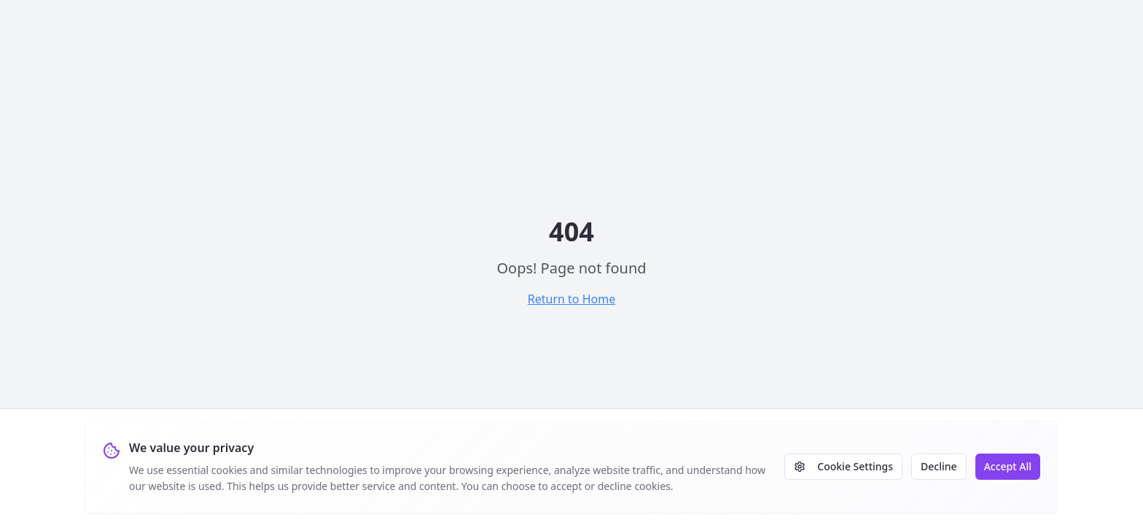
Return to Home (571, 299)
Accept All (1007, 466)
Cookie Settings (843, 466)
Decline (939, 466)
